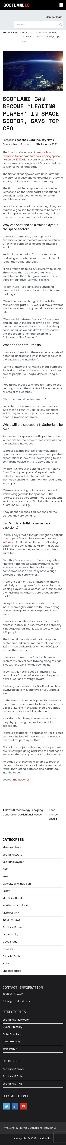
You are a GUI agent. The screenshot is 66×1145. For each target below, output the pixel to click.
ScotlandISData (25, 140)
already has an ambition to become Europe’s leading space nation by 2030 (31, 156)
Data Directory (12, 1034)
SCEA (6, 963)
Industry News (45, 140)
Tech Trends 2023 (53, 814)
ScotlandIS (44, 1138)
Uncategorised (12, 971)
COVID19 (8, 949)
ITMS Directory (11, 1041)
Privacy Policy (10, 1128)
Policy (6, 891)
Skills (5, 869)
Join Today (10, 1048)
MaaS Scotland (12, 898)
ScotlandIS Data (13, 1076)
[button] (61, 5)
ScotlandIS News (13, 927)
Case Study (10, 941)
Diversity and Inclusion (17, 883)
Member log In (54, 17)
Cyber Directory (12, 1027)
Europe (9, 542)
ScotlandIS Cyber (13, 1069)
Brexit (6, 876)
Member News (12, 847)
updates (11, 144)
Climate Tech (11, 956)
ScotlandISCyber (13, 862)
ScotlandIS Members (16, 1019)
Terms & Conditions (31, 1128)
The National (21, 779)
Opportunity (10, 934)
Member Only (11, 912)
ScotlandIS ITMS (12, 1083)
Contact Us (50, 1128)
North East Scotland (15, 905)
